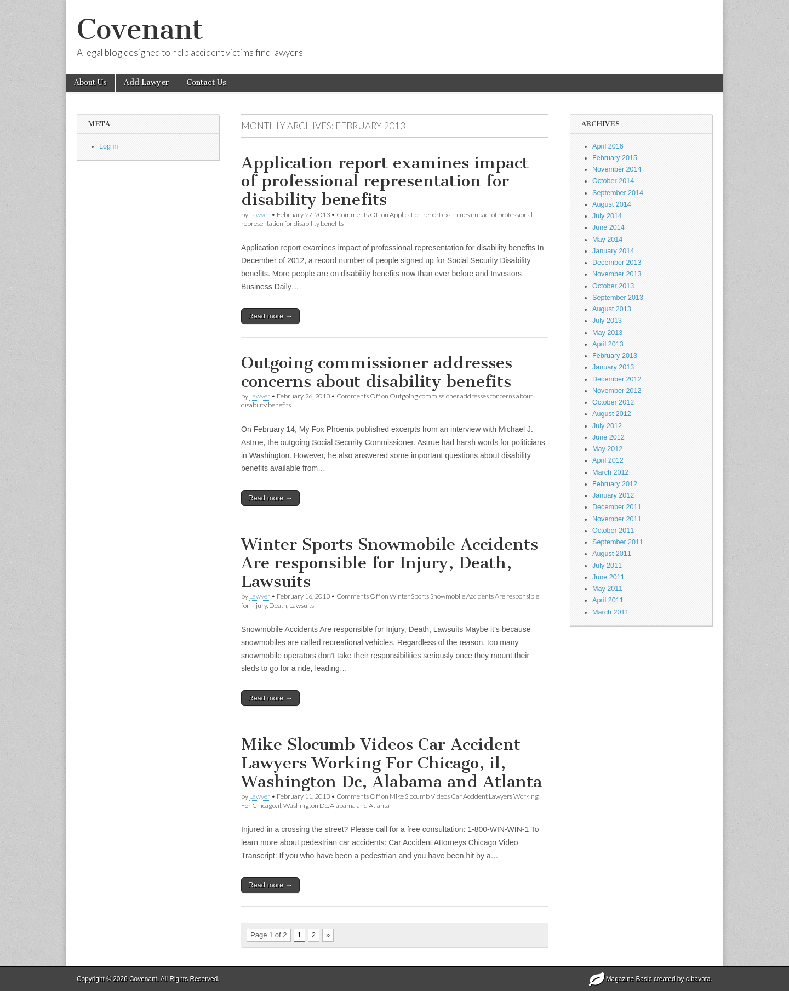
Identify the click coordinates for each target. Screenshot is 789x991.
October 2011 (613, 530)
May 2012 (607, 449)
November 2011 (617, 519)
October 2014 (613, 181)
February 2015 (614, 158)
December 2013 (617, 262)
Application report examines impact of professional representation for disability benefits (385, 181)
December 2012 (617, 379)
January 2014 (613, 251)
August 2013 (611, 309)
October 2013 (613, 286)
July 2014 (607, 216)
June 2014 (608, 227)
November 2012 (617, 391)
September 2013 (617, 297)
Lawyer (259, 214)
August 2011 (611, 553)
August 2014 (611, 204)
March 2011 (610, 612)
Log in (108, 146)
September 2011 (617, 542)
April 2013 (608, 344)
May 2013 (607, 333)
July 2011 (607, 565)
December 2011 (617, 507)
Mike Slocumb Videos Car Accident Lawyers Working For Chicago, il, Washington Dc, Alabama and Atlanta (391, 762)
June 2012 (608, 437)
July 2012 (607, 426)
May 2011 (607, 589)
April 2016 (608, 146)
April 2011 (608, 600)
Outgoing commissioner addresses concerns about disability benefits (376, 372)
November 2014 (617, 169)
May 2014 (607, 239)
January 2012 (613, 495)
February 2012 (614, 484)
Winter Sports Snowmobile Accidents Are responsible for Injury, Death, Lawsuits (389, 562)
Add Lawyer (146, 82)
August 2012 (611, 414)
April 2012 (608, 460)
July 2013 (607, 320)
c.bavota (698, 979)
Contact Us (206, 82)
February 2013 (614, 356)
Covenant (140, 29)
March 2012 (610, 472)
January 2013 (613, 367)
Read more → (270, 316)
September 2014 (617, 193)
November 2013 (617, 274)
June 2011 (608, 577)
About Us (90, 82)
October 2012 (613, 402)
